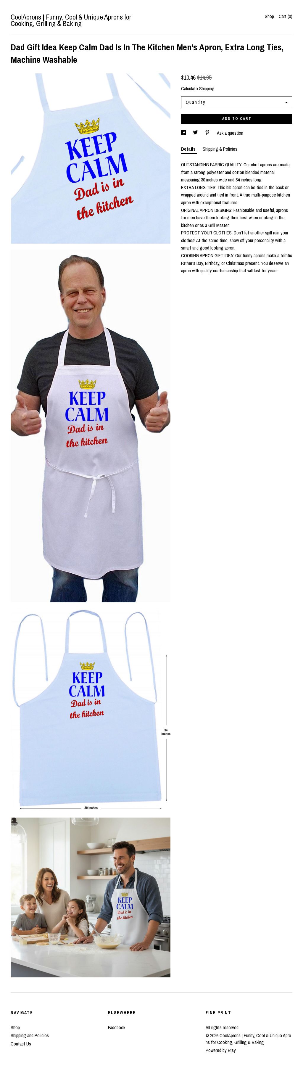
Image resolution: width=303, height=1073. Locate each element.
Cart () (285, 16)
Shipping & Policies (220, 149)
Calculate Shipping (198, 88)
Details (189, 149)
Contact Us (21, 1043)
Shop (269, 16)
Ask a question (230, 133)
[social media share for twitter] (196, 133)
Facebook (116, 1027)
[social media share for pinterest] (208, 133)
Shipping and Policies (30, 1035)
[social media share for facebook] (184, 133)
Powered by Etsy (221, 1050)
